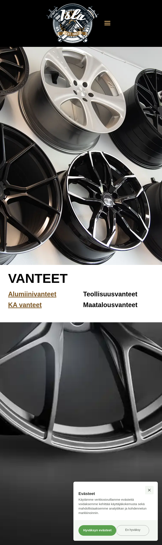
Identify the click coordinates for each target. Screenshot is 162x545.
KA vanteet (25, 305)
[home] (72, 23)
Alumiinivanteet (32, 294)
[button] (107, 23)
